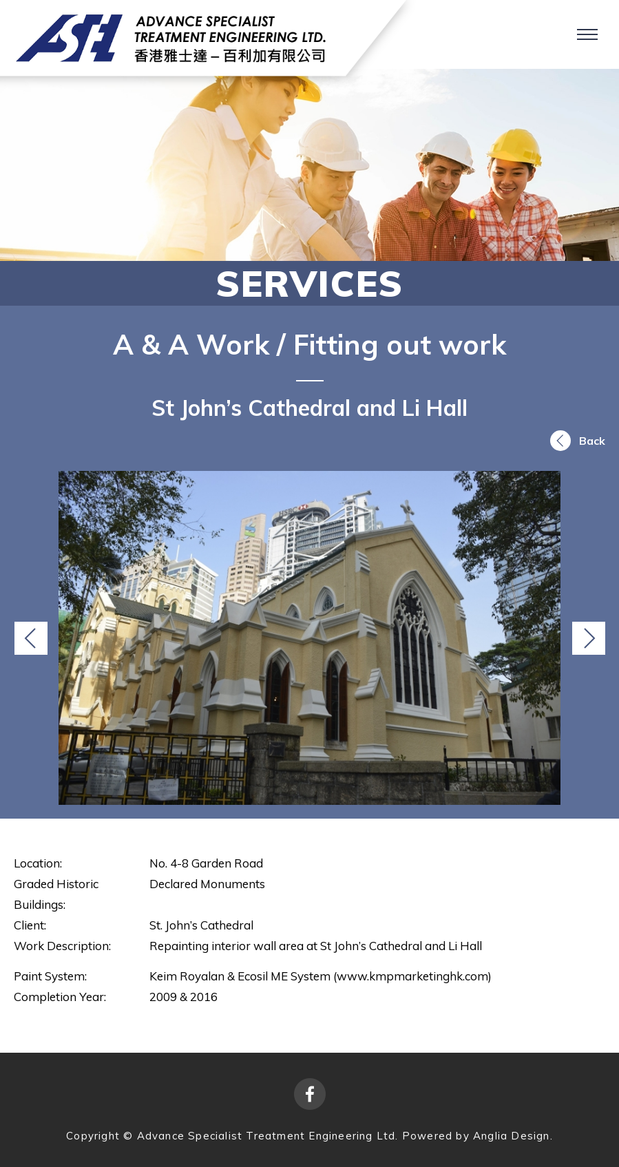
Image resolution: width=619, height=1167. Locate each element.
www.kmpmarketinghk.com (412, 976)
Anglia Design (511, 1135)
